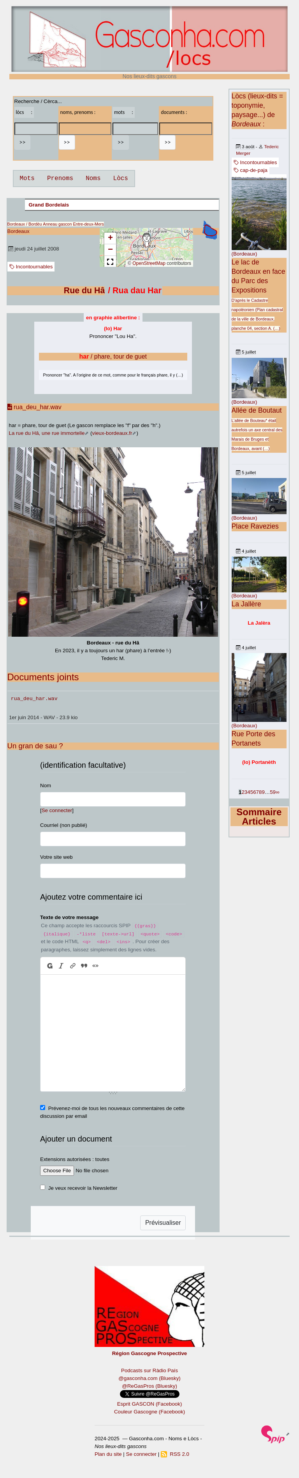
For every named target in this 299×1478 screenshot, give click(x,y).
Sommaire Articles (258, 817)
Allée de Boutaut (257, 410)
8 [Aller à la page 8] (260, 792)
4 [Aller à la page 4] (248, 792)
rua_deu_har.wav (34, 407)
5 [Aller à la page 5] (251, 792)
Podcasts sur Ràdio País (149, 1370)
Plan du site (108, 1454)
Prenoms (60, 178)
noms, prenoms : (78, 112)
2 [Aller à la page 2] (242, 792)
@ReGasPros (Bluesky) (149, 1386)
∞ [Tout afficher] (278, 792)
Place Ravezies (255, 526)
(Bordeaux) (244, 254)
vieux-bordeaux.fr (112, 433)
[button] (146, 240)
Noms (93, 178)
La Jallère (246, 604)
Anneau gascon (57, 224)
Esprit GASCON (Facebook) (149, 1404)
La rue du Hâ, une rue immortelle (47, 433)
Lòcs (120, 178)
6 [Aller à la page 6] (254, 792)
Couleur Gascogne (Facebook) (149, 1412)
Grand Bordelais (49, 205)
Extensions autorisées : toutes (74, 1159)
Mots (27, 178)
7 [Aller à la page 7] (257, 792)
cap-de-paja (250, 170)
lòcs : (24, 112)
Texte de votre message (69, 917)
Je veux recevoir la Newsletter (83, 1188)
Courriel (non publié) (63, 825)
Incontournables (31, 267)
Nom (45, 785)
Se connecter (57, 810)
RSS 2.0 (175, 1454)
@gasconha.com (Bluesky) (149, 1378)
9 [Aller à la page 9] (263, 792)
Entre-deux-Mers (88, 224)
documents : (174, 112)
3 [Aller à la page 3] (245, 792)
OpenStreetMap (148, 263)
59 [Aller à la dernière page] (273, 792)
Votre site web (56, 857)
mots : (123, 112)
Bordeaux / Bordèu (24, 224)
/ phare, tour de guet (113, 356)
